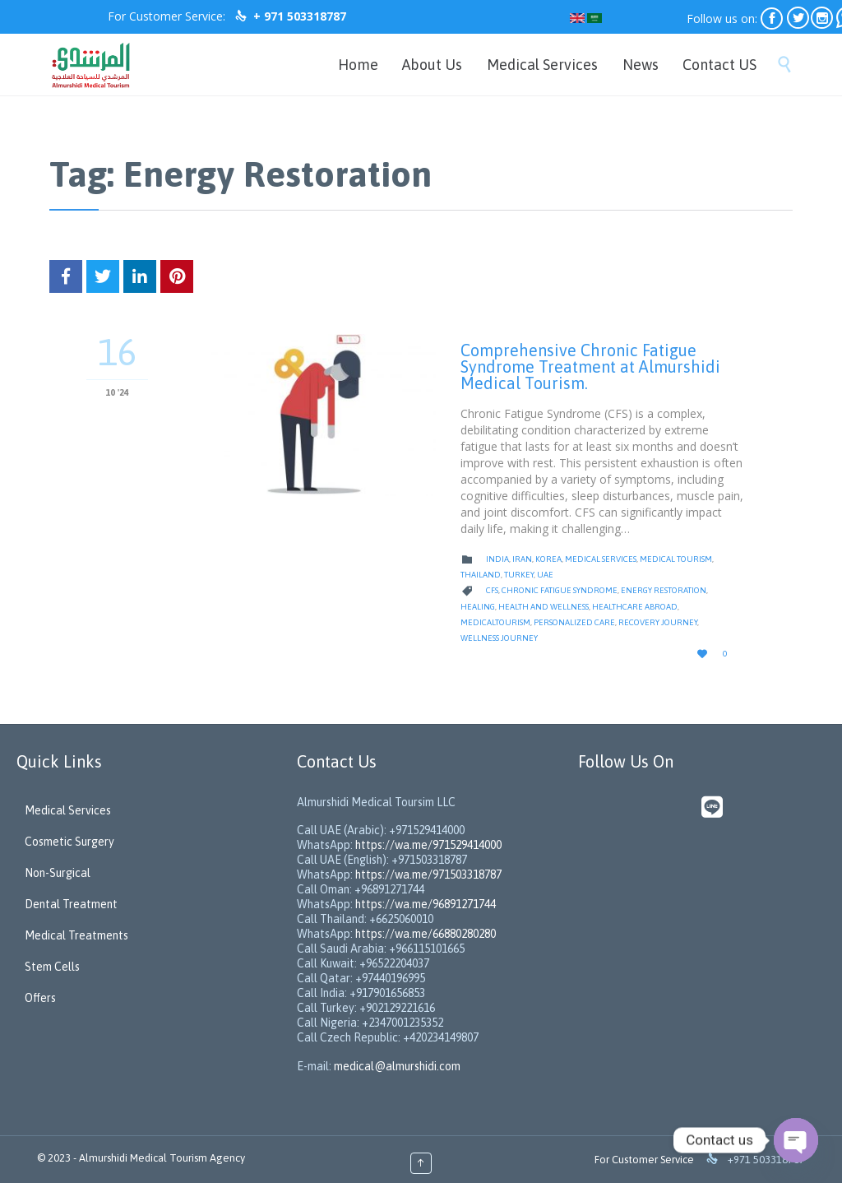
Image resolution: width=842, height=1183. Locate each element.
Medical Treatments (76, 935)
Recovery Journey (657, 622)
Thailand (480, 574)
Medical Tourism (676, 559)
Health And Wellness (543, 606)
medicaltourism (495, 622)
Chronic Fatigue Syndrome (560, 590)
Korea (548, 559)
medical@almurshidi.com (397, 1066)
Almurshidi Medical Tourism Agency (162, 1158)
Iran (522, 559)
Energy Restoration (663, 590)
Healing (477, 606)
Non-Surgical (57, 872)
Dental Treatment (71, 904)
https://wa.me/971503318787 (428, 874)
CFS (492, 590)
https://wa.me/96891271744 (425, 904)
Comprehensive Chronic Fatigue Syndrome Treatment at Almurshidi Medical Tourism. (590, 366)
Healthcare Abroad (635, 606)
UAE (545, 574)
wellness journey (499, 638)
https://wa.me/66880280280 (425, 933)
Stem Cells (52, 966)
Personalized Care (574, 622)
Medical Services (600, 559)
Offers (40, 997)
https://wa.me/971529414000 (427, 844)
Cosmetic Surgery (69, 841)
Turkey (519, 574)
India (497, 559)
